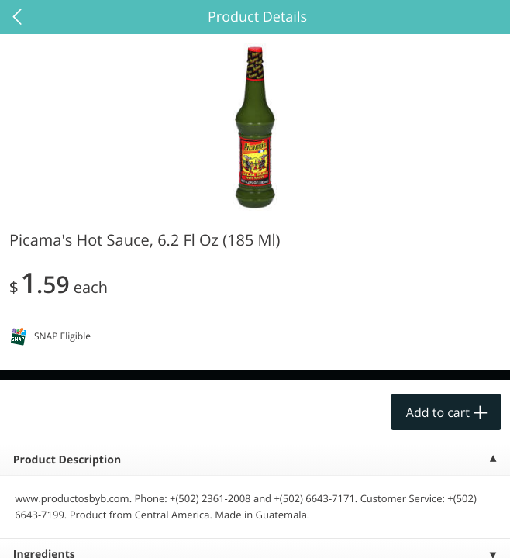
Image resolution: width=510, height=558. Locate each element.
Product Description (67, 460)
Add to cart (438, 412)
